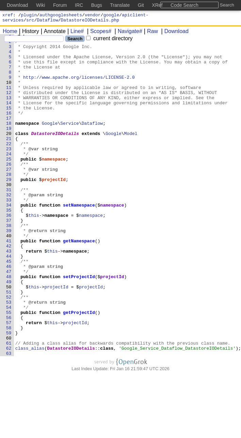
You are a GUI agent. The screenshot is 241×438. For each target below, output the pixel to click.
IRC (79, 5)
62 (10, 411)
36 (10, 252)
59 (10, 393)
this (34, 252)
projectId (54, 209)
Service (70, 141)
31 (10, 221)
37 (10, 258)
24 (10, 178)
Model (131, 154)
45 (10, 307)
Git (141, 5)
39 (10, 270)
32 (10, 227)
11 (10, 98)
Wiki (40, 5)
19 (10, 148)
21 (10, 160)
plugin (29, 16)
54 (10, 362)
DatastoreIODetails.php (90, 22)
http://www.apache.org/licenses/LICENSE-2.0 (79, 86)
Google (50, 141)
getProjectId (79, 368)
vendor (93, 16)
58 (10, 387)
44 (10, 301)
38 (10, 264)
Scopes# (98, 33)
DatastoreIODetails (55, 154)
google (111, 16)
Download (174, 33)
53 (10, 356)
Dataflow (47, 22)
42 (10, 289)
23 (10, 172)
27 (10, 197)
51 (10, 344)
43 (10, 295)
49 (10, 332)
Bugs (96, 5)
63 (10, 417)
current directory (109, 40)
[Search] (34, 40)
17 (10, 135)
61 (10, 405)
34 (10, 240)
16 (10, 129)
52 (10, 350)
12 (10, 105)
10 (10, 92)
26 (10, 190)
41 (10, 283)
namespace (54, 184)
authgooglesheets (60, 16)
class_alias (30, 411)
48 (10, 325)
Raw (150, 33)
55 (10, 368)
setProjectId (79, 325)
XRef (157, 5)
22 (10, 166)
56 (10, 375)
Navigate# (127, 33)
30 (10, 215)
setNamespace (79, 240)
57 (10, 381)
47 (10, 319)
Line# (75, 33)
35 (10, 246)
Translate (120, 5)
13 (10, 111)
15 (10, 123)
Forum (60, 5)
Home (10, 33)
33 (10, 233)
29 (10, 209)
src (30, 22)
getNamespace (79, 283)
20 (10, 154)
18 (10, 141)
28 (10, 203)
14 (10, 117)
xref (7, 16)
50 (10, 338)
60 (10, 399)
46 (10, 313)
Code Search (184, 5)
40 (10, 276)
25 (10, 184)
